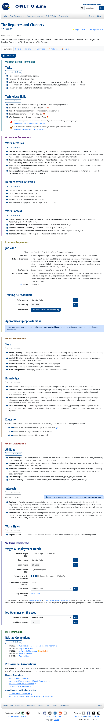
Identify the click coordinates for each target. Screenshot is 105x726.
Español (66, 49)
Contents (8, 55)
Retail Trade (35, 593)
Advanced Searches (35, 16)
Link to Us (47, 716)
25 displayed (14, 147)
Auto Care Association (17, 678)
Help (5, 16)
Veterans (53, 49)
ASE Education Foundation (19, 694)
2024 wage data (33, 600)
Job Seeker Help (13, 716)
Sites (99, 16)
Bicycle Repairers (26, 648)
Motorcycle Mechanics (28, 651)
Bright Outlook (79, 30)
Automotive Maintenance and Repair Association (28, 681)
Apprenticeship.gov (52, 327)
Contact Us (23, 716)
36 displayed (14, 215)
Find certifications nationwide (45, 310)
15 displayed (14, 186)
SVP (20, 284)
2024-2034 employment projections (56, 600)
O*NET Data (51, 16)
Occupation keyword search (92, 5)
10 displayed (14, 642)
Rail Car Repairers (26, 653)
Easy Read (39, 49)
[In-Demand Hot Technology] (48, 108)
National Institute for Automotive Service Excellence (30, 696)
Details (18, 49)
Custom (28, 49)
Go (101, 8)
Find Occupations (17, 16)
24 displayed (14, 72)
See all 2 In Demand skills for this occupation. (29, 129)
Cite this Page (56, 716)
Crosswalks (63, 16)
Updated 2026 (96, 30)
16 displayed (14, 454)
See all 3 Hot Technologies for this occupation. (29, 123)
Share (91, 16)
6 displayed (13, 101)
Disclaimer (96, 716)
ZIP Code (35, 305)
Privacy (88, 716)
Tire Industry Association (19, 686)
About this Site (80, 716)
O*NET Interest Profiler (91, 497)
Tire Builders (24, 656)
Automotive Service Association (21, 683)
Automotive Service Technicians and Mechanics (38, 646)
